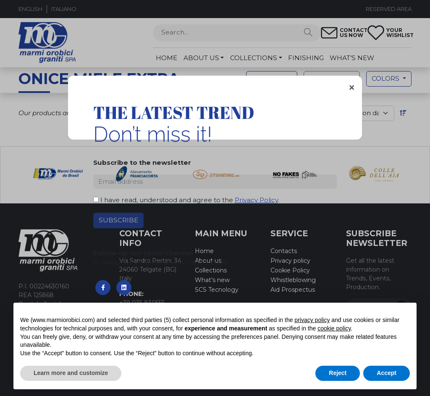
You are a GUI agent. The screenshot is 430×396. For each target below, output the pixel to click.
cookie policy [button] (334, 328)
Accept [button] (386, 373)
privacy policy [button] (312, 320)
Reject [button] (337, 373)
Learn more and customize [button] (71, 373)
